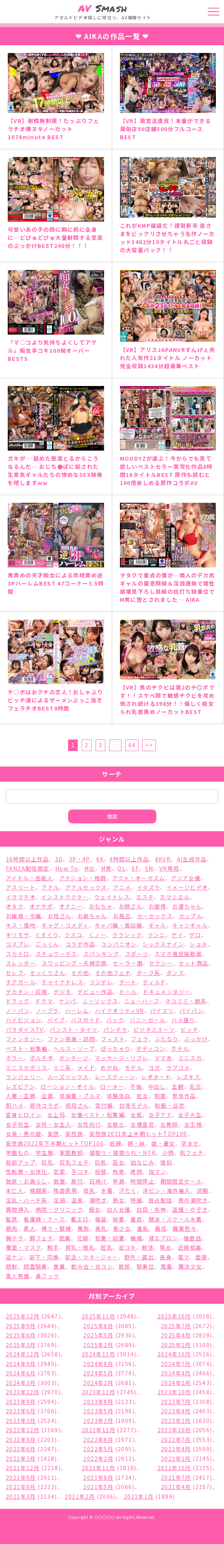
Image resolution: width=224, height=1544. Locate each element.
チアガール (21, 982)
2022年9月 (21, 1439)
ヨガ (155, 1067)
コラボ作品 (80, 944)
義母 (161, 1228)
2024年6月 (21, 1373)
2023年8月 (98, 1402)
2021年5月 (98, 1487)
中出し (157, 1086)
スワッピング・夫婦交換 (74, 963)
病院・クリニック (59, 1209)
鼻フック (48, 1276)
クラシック (127, 935)
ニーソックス (100, 1001)
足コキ (127, 1247)
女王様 (193, 1124)
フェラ (140, 1039)
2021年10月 (174, 1468)
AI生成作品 (192, 859)
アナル (50, 887)
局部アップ (21, 1162)
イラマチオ (20, 897)
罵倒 (83, 1228)
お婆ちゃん (187, 906)
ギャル (157, 925)
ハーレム (77, 1011)
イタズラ (149, 887)
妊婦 (115, 1143)
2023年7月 (176, 1402)
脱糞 (65, 1238)
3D (59, 859)
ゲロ (195, 935)
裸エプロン (163, 1238)
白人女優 (119, 1209)
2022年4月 (176, 1449)
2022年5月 (98, 1449)
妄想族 (74, 1134)
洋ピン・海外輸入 (166, 1190)
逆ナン (14, 1257)
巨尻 (101, 1162)
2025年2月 (98, 1345)
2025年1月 (176, 1345)
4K (100, 859)
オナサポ (41, 906)
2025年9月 (21, 1326)
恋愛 (59, 1171)
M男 (106, 868)
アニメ (122, 887)
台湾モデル (134, 1105)
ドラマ (44, 1001)
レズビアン (20, 1086)
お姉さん (131, 906)
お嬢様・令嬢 (23, 916)
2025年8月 (98, 1326)
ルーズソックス (68, 1077)
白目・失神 (151, 1209)
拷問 (136, 1171)
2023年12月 (22, 1392)
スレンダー (21, 963)
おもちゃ (101, 906)
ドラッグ (17, 1001)
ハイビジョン (23, 1020)
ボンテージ (74, 1058)
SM (149, 868)
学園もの (18, 1152)
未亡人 (15, 1190)
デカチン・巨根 (27, 992)
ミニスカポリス (27, 1067)
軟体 (148, 1247)
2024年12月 (22, 1354)
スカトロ (18, 954)
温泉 (77, 1200)
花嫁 (83, 1238)
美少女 (122, 1228)
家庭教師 (72, 1152)
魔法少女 (190, 1266)
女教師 (169, 1124)
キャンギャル (190, 925)
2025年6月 (21, 1335)
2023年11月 (98, 1392)
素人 (30, 1228)
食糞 (59, 1266)
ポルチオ (41, 1058)
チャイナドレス (62, 982)
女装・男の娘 (23, 1134)
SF (135, 868)
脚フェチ (41, 1238)
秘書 (119, 1219)
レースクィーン (115, 1077)
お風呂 (122, 916)
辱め (166, 1247)
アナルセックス (86, 887)
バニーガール (147, 1020)
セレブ (15, 973)
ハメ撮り (183, 1020)
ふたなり (166, 1039)
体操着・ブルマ (80, 1096)
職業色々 (185, 1228)
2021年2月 (80, 1496)
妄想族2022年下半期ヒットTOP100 (55, 1143)
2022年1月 (176, 1458)
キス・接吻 (21, 925)
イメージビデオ (187, 887)
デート (128, 982)
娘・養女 (163, 1143)
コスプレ (18, 944)
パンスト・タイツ (73, 1029)
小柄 (168, 1152)
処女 (143, 1096)
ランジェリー (23, 1077)
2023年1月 (176, 1420)
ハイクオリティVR (119, 1011)
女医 (136, 1115)
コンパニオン (118, 944)
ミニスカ (190, 1058)
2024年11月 (98, 1354)
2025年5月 (98, 1335)
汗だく (128, 1190)
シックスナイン (163, 944)
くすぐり (47, 935)
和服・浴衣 (170, 1105)
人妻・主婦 (21, 1096)
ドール (128, 992)
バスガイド (85, 1020)
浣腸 (203, 1190)
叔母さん (77, 1105)
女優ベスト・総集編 (98, 1115)
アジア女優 (185, 878)
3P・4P (79, 859)
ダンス (175, 973)
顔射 (12, 1266)
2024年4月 (176, 1373)
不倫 (136, 1086)
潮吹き (98, 1200)
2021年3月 (21, 1496)
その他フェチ (112, 973)
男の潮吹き (193, 1200)
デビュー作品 (95, 992)
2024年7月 (176, 1364)
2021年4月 (176, 1487)
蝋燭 (136, 1238)
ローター (112, 1086)
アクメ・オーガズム (138, 878)
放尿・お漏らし (27, 1181)
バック (115, 1020)
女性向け (89, 1124)
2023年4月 (176, 1411)
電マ (184, 1257)
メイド (86, 1067)
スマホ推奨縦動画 (178, 954)
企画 (47, 1096)
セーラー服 (128, 963)
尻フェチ (191, 1152)
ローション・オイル (67, 1086)
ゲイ (177, 935)
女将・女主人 (53, 1124)
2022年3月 (21, 1458)
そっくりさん (47, 973)
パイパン (191, 1011)
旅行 (77, 1181)
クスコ (73, 935)
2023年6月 (21, 1411)
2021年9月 (21, 1477)
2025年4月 (176, 1335)
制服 (160, 1096)
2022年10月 (174, 1430)
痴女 (95, 1209)
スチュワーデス (56, 954)
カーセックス (155, 916)
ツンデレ (101, 982)
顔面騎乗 (36, 1266)
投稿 (101, 1171)
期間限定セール (181, 1181)
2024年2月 (98, 1383)
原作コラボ (45, 1105)
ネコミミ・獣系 (186, 1001)
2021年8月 (98, 1477)
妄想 (54, 1134)
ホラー (15, 1058)
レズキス (189, 1077)
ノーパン (18, 1011)
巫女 (119, 1162)
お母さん (60, 916)
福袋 (101, 1219)
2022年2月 (98, 1458)
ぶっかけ (196, 1039)
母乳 (89, 1190)
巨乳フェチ (74, 1162)
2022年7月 (176, 1439)
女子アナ (160, 1115)
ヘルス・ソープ (74, 1048)
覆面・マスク (23, 1247)
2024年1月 (176, 1383)
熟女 (119, 1200)
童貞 (136, 1219)
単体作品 (184, 1096)
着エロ (80, 1219)
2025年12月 (22, 1316)
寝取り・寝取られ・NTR (122, 1152)
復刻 (166, 1162)
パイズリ (162, 1011)
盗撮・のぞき (189, 1209)
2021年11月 (98, 1468)
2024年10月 (174, 1354)
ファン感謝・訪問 (71, 1039)
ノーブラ (47, 1011)
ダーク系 (149, 973)
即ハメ (15, 1105)
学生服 (44, 1152)
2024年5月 (98, 1373)
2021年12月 (22, 1468)
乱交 (196, 1086)
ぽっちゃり (115, 1048)
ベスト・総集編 (27, 1048)
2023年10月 (174, 1392)
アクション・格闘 (82, 878)
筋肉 (12, 1228)
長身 (166, 1257)
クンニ (157, 935)
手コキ (80, 1171)
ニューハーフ (141, 1001)
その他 (80, 973)
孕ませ (190, 1143)
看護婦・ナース (44, 1219)
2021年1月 (139, 1496)
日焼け (98, 1181)
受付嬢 (104, 1105)
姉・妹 (136, 1143)
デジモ (62, 992)
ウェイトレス (112, 897)
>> (149, 745)
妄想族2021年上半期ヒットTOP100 (138, 1134)
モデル (133, 1067)
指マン (157, 1171)
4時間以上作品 (129, 859)
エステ (145, 897)
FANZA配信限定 (28, 868)
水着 (107, 1190)
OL (122, 868)
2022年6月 (21, 1449)
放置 (59, 1181)
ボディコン (150, 1048)
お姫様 (157, 906)
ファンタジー (23, 1039)
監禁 (12, 1219)
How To (66, 868)
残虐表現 (65, 1190)
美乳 (101, 1228)
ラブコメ (178, 1067)
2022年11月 (98, 1430)
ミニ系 (62, 1067)
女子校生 (18, 1124)
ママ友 (163, 1058)
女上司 (56, 1115)
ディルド (154, 982)
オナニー (71, 906)
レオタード (156, 1077)
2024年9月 (21, 1364)
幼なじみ (142, 1162)
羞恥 (143, 1228)
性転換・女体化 (27, 1171)
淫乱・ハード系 (27, 1200)
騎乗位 (145, 1266)
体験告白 (119, 1096)
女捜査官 (142, 1124)
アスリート (21, 887)
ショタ (198, 944)
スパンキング (101, 954)
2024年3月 (21, 1383)
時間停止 (142, 1181)
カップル (191, 916)
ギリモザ (17, 935)
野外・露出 (139, 1257)
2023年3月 (21, 1420)
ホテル (180, 1048)
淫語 (59, 1200)
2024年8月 (98, 1364)
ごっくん (48, 944)
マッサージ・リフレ (122, 1058)
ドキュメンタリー (166, 992)
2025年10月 (174, 1316)
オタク (14, 906)
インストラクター (64, 897)
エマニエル (175, 897)
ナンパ (68, 1001)
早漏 (119, 1181)
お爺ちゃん (92, 916)
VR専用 (169, 868)
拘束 (119, 1171)
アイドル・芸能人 (29, 878)
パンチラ (115, 1029)
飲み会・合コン (92, 1266)
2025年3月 (21, 1345)
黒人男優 (18, 1276)
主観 (178, 1086)
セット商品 (194, 963)
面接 (201, 1257)
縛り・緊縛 (56, 1228)
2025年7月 (176, 1326)
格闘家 (39, 1190)
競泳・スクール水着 (175, 1219)
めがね (109, 1067)
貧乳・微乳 (80, 1247)
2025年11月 (98, 1316)
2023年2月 (98, 1420)
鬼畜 (167, 1266)
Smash (102, 8)
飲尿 (125, 1266)
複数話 (193, 1238)
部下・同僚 (44, 1257)
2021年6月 (21, 1487)
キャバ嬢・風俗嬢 (118, 925)
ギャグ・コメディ (65, 925)
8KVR (163, 859)
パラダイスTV (25, 1029)
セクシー (161, 963)
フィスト (113, 1039)
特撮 (136, 1200)
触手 (53, 1247)
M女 (89, 868)
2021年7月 (176, 1477)
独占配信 (161, 1200)
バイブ (56, 1020)
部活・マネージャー (91, 1257)
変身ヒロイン (23, 1115)
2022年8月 (98, 1439)
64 (132, 745)
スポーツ (137, 954)
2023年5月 (98, 1411)
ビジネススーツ (154, 1029)
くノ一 (97, 935)
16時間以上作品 (27, 859)
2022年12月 (22, 1430)
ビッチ (189, 1029)
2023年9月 (21, 1402)
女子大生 (190, 1115)
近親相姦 (190, 1247)
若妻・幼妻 (110, 1238)
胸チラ (15, 1238)
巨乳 (47, 1162)
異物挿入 (18, 1209)
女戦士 (116, 1124)
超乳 (107, 1247)
